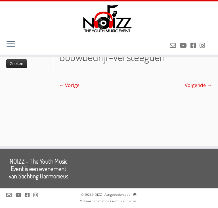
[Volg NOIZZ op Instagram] (204, 45)
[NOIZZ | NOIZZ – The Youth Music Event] (109, 18)
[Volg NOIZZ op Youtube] (185, 45)
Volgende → (198, 85)
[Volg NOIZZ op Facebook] (195, 45)
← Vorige (69, 85)
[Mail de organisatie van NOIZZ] (175, 45)
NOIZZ (97, 194)
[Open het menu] (11, 44)
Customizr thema (123, 201)
